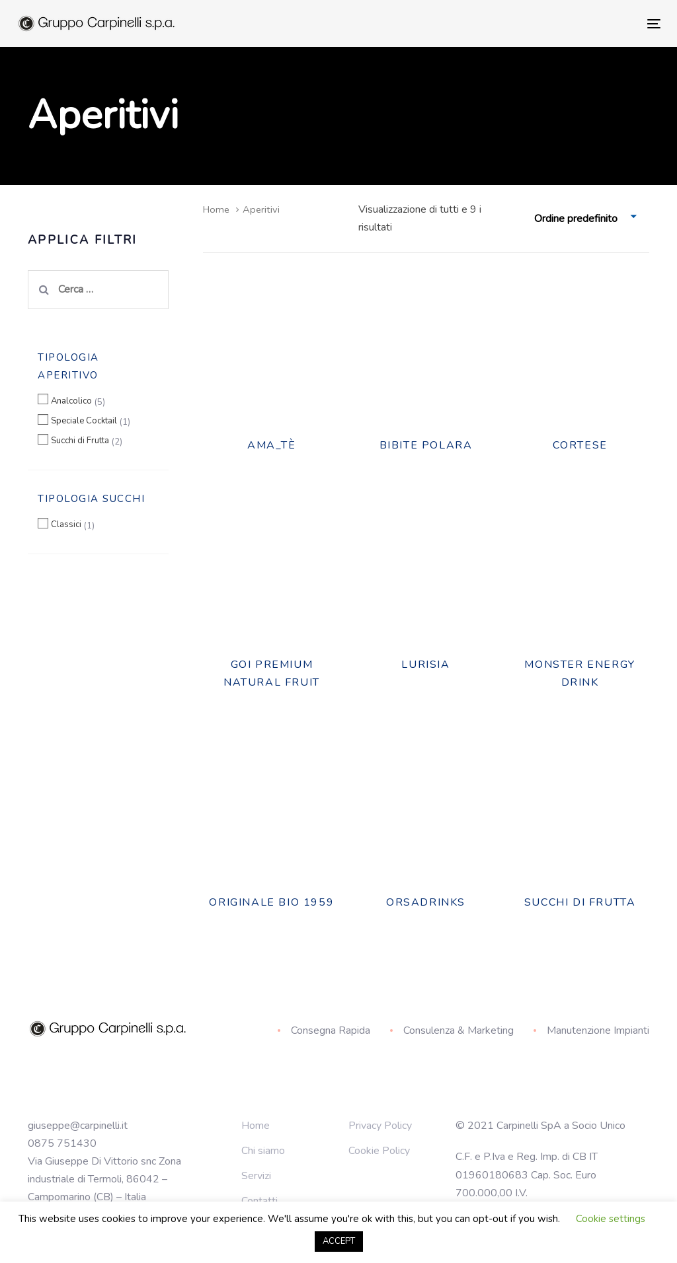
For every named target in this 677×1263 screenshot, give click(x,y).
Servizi (256, 1176)
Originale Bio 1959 (271, 902)
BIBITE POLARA (426, 445)
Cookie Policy (379, 1150)
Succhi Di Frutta (580, 902)
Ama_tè (271, 445)
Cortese (580, 445)
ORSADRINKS (425, 902)
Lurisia (425, 664)
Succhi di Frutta (80, 441)
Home (216, 209)
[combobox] (586, 219)
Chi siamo (263, 1150)
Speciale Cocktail (84, 421)
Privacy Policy (380, 1125)
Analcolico (71, 401)
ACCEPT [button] (339, 1241)
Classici (66, 524)
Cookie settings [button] (610, 1218)
